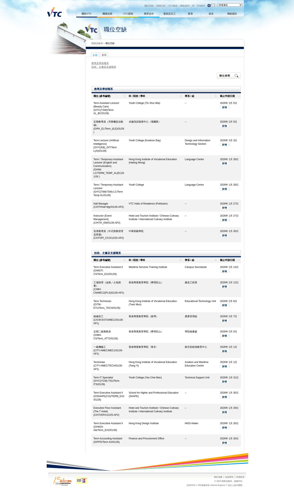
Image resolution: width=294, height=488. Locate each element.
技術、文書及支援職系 (103, 66)
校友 (211, 13)
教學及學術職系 (100, 63)
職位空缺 (149, 6)
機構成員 (107, 13)
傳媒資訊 (232, 13)
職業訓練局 (97, 43)
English (201, 5)
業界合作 (149, 13)
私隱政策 (240, 477)
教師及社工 (169, 13)
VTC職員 (172, 6)
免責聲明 (229, 477)
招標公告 (161, 6)
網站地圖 (218, 477)
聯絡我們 (184, 6)
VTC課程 (128, 13)
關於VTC (86, 13)
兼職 (104, 55)
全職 (95, 55)
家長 (190, 13)
